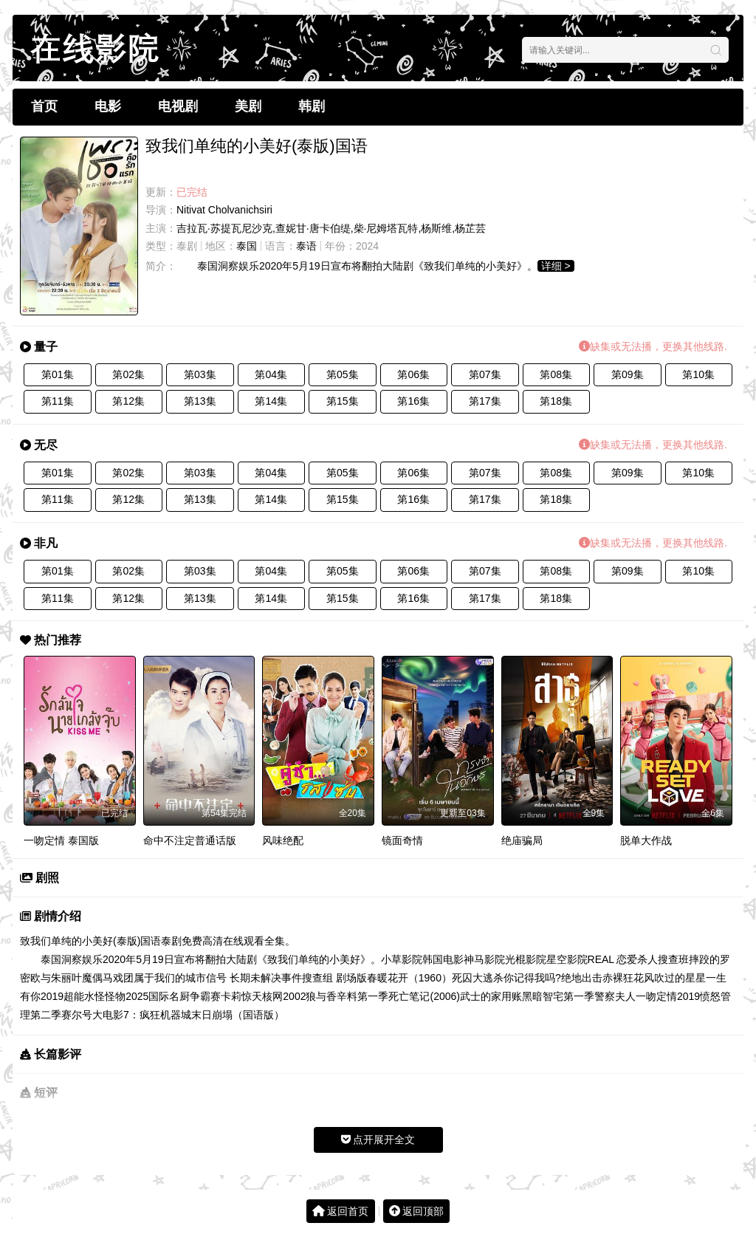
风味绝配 (282, 840)
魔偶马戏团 (108, 978)
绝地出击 (581, 978)
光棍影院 (525, 959)
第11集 (57, 401)
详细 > (556, 266)
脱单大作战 (646, 840)
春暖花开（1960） (409, 978)
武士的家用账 (491, 996)
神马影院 (484, 959)
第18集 (556, 401)
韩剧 (311, 106)
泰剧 (186, 246)
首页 (44, 106)
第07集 (485, 374)
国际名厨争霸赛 (184, 996)
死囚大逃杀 (478, 978)
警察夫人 (615, 996)
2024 (367, 246)
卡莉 (231, 996)
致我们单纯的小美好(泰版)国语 (90, 941)
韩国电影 (443, 959)
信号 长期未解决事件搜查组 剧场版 (286, 978)
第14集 (271, 401)
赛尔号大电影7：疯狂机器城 (126, 1015)
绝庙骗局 (522, 840)
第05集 (342, 374)
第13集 (200, 401)
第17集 (485, 401)
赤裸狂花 (623, 978)
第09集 (627, 374)
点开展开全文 (378, 1139)
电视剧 (178, 106)
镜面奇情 (402, 840)
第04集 (271, 374)
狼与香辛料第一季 (347, 996)
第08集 (556, 374)
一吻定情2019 (668, 996)
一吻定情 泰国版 (61, 840)
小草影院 (401, 959)
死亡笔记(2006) (423, 996)
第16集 (413, 401)
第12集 (128, 401)
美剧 (248, 106)
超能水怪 (84, 996)
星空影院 (567, 959)
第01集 (57, 374)
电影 (107, 106)
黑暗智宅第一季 (558, 996)
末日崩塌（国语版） (237, 1015)
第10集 (698, 374)
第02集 (128, 374)
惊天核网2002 (273, 996)
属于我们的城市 (170, 978)
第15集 (342, 401)
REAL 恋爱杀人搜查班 (639, 959)
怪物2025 (126, 996)
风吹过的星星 (675, 978)
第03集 (200, 374)
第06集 (413, 374)
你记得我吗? (532, 978)
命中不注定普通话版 (189, 840)
